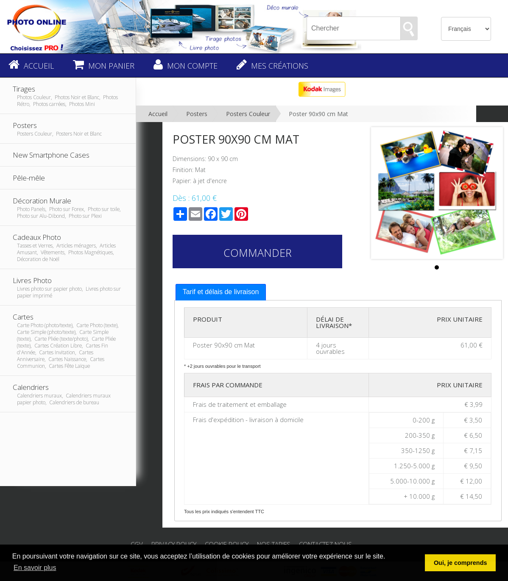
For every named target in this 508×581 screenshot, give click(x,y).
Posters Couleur (248, 114)
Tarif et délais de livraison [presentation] (221, 291)
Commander (257, 252)
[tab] (221, 292)
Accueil (157, 114)
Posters (196, 114)
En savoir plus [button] (35, 567)
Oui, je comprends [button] (460, 562)
